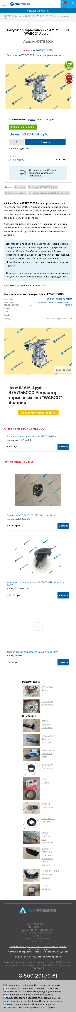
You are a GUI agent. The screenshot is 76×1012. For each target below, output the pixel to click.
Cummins (8, 962)
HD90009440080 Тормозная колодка (50, 874)
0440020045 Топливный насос (48, 753)
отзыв (18, 285)
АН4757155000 (43, 50)
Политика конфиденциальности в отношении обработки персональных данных (38, 947)
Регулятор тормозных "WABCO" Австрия (49, 193)
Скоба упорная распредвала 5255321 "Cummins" (32, 652)
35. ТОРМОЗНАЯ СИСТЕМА (59, 299)
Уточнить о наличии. (23, 126)
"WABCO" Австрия (45, 119)
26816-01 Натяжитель (47, 806)
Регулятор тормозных (15, 193)
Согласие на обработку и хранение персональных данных (38, 951)
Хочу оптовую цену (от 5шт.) (38, 412)
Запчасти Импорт (45, 962)
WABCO (59, 962)
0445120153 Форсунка (47, 688)
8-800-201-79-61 (38, 976)
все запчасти (29, 965)
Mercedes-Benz (13, 965)
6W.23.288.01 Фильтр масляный (48, 739)
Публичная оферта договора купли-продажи (38, 957)
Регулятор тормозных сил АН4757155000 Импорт (33, 436)
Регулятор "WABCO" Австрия (42, 187)
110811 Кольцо (45, 781)
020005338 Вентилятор (47, 703)
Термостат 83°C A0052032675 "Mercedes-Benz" (31, 515)
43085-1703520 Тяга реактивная (47, 838)
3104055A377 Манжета (48, 820)
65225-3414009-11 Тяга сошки (47, 724)
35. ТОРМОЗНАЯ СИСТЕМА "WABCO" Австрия (55, 303)
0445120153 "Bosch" (47, 965)
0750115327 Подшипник (47, 766)
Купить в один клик (19, 148)
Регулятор (20, 187)
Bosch (68, 962)
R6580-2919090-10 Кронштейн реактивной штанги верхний (47, 857)
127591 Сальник (46, 887)
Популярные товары (24, 962)
